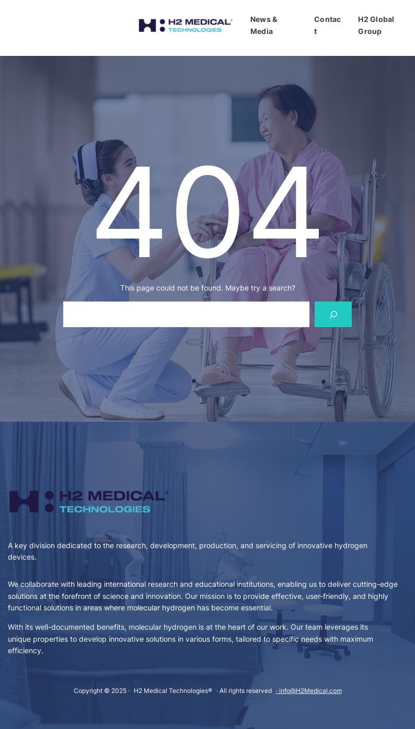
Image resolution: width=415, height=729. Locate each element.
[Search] (333, 314)
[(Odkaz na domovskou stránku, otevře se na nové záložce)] (186, 25)
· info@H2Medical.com (309, 691)
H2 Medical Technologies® (173, 691)
